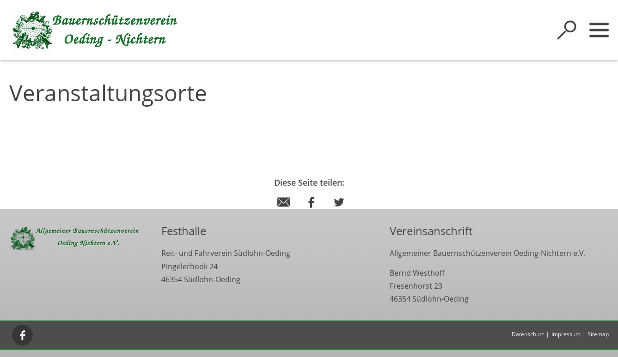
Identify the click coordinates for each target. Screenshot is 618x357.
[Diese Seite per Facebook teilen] (311, 211)
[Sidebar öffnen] (599, 30)
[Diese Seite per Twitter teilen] (339, 211)
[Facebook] (23, 335)
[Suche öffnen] (566, 30)
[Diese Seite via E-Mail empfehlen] (283, 211)
